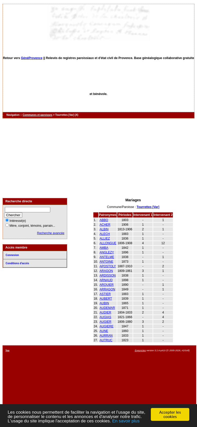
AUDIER (105, 312)
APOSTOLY (108, 266)
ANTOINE (106, 261)
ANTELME (107, 257)
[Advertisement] (98, 158)
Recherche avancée (50, 233)
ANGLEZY (107, 252)
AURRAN (106, 335)
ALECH (105, 234)
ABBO (104, 220)
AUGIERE (106, 326)
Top (7, 350)
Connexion (12, 255)
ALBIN (104, 229)
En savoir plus (126, 421)
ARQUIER (107, 285)
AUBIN (104, 303)
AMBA (104, 248)
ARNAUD (106, 280)
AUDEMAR (107, 308)
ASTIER (105, 294)
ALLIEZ (105, 238)
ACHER (105, 224)
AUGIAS (105, 317)
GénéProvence (31, 58)
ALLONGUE (108, 243)
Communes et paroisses (37, 114)
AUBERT (106, 298)
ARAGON (106, 271)
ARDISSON (108, 275)
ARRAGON (107, 289)
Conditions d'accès (17, 263)
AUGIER (105, 322)
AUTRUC (106, 340)
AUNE (104, 331)
